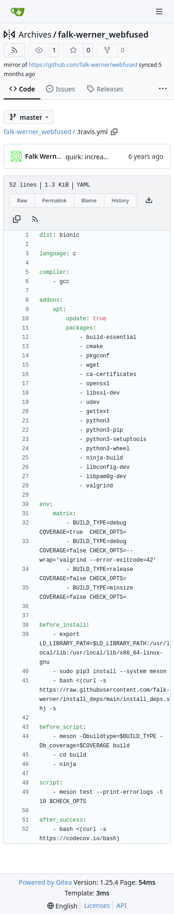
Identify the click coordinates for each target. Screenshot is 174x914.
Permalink (54, 200)
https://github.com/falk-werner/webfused (83, 65)
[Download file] (149, 200)
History (120, 200)
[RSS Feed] (14, 50)
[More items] (162, 89)
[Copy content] (16, 219)
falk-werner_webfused (103, 34)
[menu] (62, 905)
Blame (89, 200)
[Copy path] (114, 132)
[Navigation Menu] (160, 11)
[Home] (18, 11)
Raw (22, 200)
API (121, 905)
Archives (35, 34)
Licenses (97, 905)
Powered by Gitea (45, 882)
